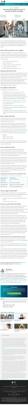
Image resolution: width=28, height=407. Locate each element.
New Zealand (22, 391)
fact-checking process (17, 263)
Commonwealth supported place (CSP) (16, 92)
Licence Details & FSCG (13, 390)
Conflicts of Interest (6, 391)
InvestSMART (3, 276)
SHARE (23, 19)
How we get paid (19, 390)
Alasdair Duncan (18, 15)
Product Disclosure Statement (20, 398)
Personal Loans (13, 4)
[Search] (27, 1)
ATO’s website (9, 234)
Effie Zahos (4, 280)
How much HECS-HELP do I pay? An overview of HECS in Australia (6, 321)
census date (23, 101)
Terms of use (7, 390)
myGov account (19, 240)
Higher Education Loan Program (16, 52)
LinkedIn (18, 282)
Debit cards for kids (17, 320)
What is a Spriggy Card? (4, 329)
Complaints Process (14, 392)
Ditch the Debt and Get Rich (21, 279)
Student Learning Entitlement (14, 105)
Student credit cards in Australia (9, 304)
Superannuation (24, 4)
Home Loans (8, 4)
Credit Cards (19, 4)
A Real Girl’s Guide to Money (9, 279)
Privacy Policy (3, 390)
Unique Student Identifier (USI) (10, 201)
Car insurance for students (8, 306)
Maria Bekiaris (4, 15)
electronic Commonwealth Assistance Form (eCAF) (16, 100)
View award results (14, 293)
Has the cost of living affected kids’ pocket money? (20, 330)
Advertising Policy (24, 390)
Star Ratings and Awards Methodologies (15, 391)
